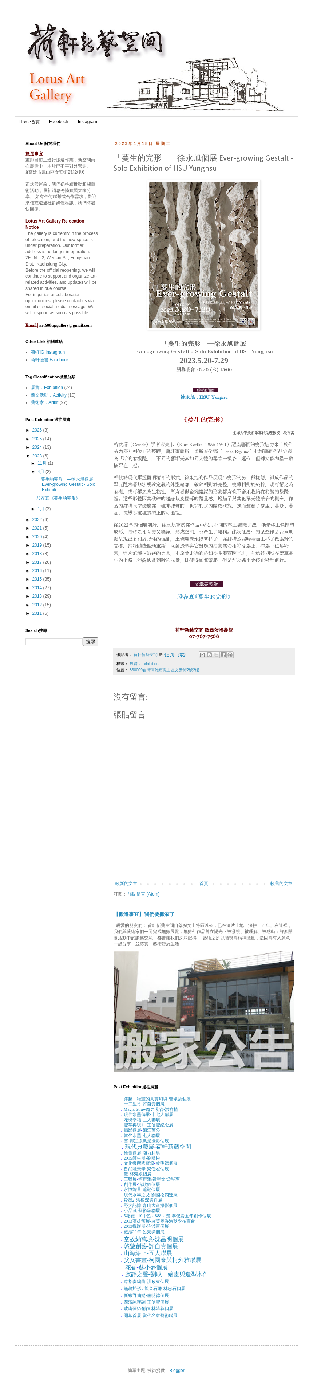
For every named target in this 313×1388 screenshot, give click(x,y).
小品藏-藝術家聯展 (142, 1210)
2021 (37, 528)
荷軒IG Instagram (48, 352)
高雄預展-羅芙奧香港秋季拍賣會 (159, 1221)
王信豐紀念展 (160, 1125)
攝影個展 (132, 1130)
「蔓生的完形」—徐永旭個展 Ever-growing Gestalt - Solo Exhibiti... (65, 484)
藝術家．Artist (44, 402)
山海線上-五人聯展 (148, 1253)
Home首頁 (29, 122)
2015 (37, 579)
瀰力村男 (151, 1153)
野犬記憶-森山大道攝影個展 (151, 1205)
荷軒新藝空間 (173, 1147)
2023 (37, 456)
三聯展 (130, 1179)
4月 (41, 471)
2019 (37, 545)
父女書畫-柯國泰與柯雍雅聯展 (162, 1260)
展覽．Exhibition (144, 663)
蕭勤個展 (151, 1189)
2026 (37, 430)
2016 (37, 570)
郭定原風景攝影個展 (149, 1140)
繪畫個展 (132, 1153)
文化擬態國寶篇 (139, 1163)
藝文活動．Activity (49, 395)
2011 (37, 613)
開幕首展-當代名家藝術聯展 (151, 1315)
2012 (37, 605)
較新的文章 (126, 883)
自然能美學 (135, 1168)
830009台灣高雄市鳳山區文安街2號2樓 (164, 670)
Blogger (176, 1370)
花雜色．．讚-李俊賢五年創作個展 (167, 1215)
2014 (37, 587)
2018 (37, 553)
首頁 (203, 883)
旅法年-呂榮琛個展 (144, 1231)
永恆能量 (132, 1189)
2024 (37, 447)
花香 (131, 1267)
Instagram (87, 121)
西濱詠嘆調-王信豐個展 (146, 1302)
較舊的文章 (281, 883)
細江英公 (151, 1130)
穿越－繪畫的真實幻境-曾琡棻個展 (157, 1098)
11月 (42, 463)
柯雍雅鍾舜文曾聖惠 (159, 1179)
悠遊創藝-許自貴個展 (151, 1246)
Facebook (58, 121)
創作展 (130, 1184)
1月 (41, 508)
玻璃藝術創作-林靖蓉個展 (148, 1308)
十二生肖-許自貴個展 (144, 1103)
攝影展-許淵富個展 (146, 1226)
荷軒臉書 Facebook (50, 359)
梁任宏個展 (158, 1168)
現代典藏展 (139, 1147)
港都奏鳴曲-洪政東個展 (146, 1281)
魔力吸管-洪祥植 (151, 1109)
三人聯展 (151, 1119)
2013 (37, 596)
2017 (37, 562)
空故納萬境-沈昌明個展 (154, 1239)
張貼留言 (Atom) (143, 894)
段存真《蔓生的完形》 (58, 498)
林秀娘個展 (140, 1173)
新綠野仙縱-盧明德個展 (146, 1295)
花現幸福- (133, 1119)
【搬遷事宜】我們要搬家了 (144, 914)
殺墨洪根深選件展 (143, 1200)
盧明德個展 (167, 1163)
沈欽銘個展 (149, 1184)
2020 (37, 536)
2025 (37, 438)
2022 (37, 519)
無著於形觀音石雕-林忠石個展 (154, 1288)
